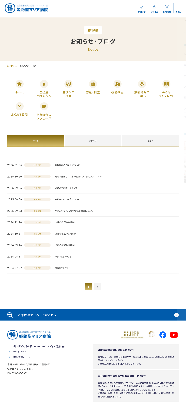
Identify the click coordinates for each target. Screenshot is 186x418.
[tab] (93, 321)
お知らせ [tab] (93, 147)
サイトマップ (19, 358)
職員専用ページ (21, 364)
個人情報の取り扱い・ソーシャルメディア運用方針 (39, 353)
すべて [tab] (36, 147)
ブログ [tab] (150, 147)
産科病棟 (12, 65)
